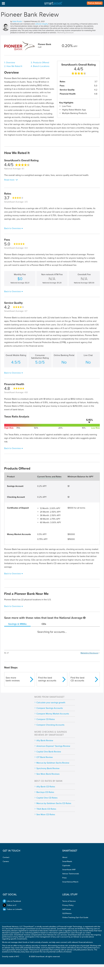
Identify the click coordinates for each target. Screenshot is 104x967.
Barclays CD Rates (45, 792)
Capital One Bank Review (48, 751)
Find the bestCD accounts (77, 679)
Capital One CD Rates (46, 797)
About (64, 857)
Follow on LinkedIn (12, 909)
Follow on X (9, 905)
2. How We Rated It (13, 66)
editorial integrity (41, 24)
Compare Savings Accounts (49, 708)
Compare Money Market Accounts (52, 713)
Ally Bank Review (44, 740)
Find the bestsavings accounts (47, 679)
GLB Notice (67, 913)
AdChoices (66, 909)
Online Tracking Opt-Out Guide (75, 917)
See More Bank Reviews (47, 774)
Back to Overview (12, 228)
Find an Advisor (95, 3)
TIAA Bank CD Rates (46, 809)
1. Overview (9, 62)
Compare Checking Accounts (50, 725)
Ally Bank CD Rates (45, 786)
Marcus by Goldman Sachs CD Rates (53, 803)
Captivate (66, 865)
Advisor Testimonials (70, 874)
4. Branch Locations (40, 66)
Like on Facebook (12, 901)
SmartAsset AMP (69, 870)
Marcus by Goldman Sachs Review (52, 762)
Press (64, 878)
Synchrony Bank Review (47, 768)
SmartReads (67, 861)
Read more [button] (9, 179)
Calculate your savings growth (50, 702)
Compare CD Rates (45, 719)
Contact (6, 857)
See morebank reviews (13, 679)
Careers (6, 861)
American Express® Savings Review (53, 746)
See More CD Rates (45, 814)
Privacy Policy (68, 905)
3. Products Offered (40, 62)
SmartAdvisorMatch (70, 882)
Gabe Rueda (17, 21)
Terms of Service (69, 901)
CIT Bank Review (44, 757)
